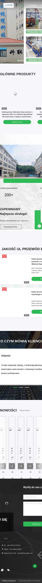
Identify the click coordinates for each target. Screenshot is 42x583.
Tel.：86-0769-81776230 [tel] (11, 545)
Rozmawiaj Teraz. (10, 227)
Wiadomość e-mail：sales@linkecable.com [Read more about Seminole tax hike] (17, 553)
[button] (15, 387)
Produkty (33, 5)
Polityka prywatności (9, 581)
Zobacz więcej (24, 410)
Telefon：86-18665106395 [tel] (11, 549)
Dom (22, 5)
